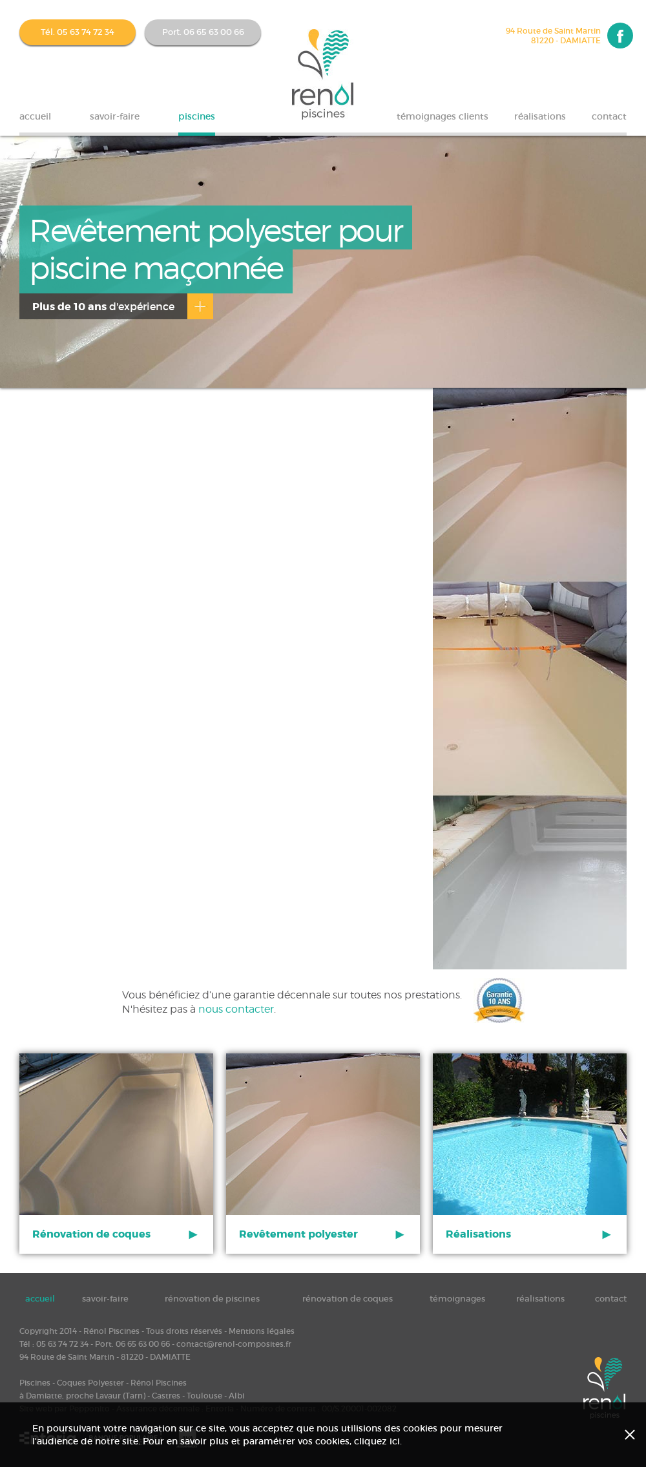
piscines (196, 116)
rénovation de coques (347, 1298)
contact (609, 116)
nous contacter (236, 1009)
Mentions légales (262, 1331)
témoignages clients (442, 116)
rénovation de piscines (212, 1298)
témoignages (457, 1298)
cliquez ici (377, 1441)
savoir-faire (115, 116)
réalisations (540, 116)
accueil (35, 116)
